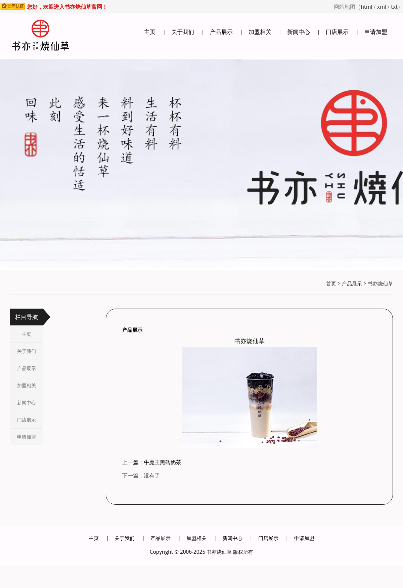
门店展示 (337, 32)
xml (381, 6)
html (366, 6)
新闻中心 (298, 32)
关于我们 (182, 32)
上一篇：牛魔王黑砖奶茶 (151, 462)
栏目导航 (26, 317)
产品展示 (221, 32)
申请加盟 (375, 32)
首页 (331, 283)
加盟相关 (260, 32)
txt (394, 6)
